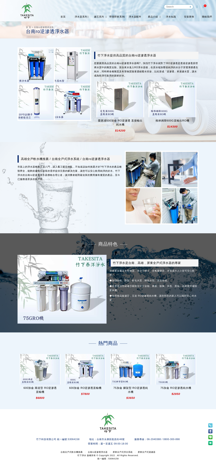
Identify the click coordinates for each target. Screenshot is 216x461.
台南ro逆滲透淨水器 (98, 452)
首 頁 (28, 27)
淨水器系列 (81, 16)
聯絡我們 (207, 16)
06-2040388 (154, 439)
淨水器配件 (135, 16)
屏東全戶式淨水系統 (123, 452)
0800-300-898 (171, 439)
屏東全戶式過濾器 (146, 452)
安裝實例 (189, 16)
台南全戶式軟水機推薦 (72, 452)
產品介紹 (153, 16)
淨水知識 (171, 16)
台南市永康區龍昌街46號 (111, 439)
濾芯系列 (99, 16)
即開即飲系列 (117, 16)
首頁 (63, 16)
